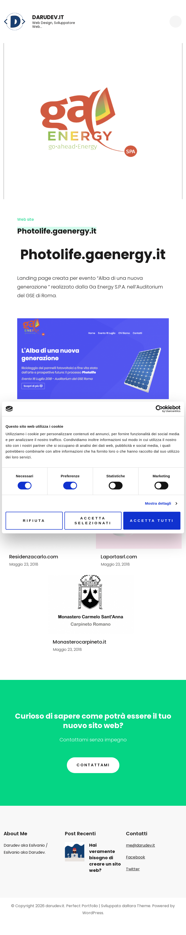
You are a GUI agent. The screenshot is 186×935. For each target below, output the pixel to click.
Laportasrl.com (119, 556)
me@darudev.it (140, 845)
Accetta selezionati (92, 520)
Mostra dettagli (158, 503)
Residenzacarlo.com (33, 556)
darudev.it (48, 17)
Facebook (135, 857)
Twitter (133, 869)
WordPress (92, 913)
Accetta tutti (152, 520)
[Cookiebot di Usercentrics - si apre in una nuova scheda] (159, 408)
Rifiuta (34, 520)
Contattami (93, 765)
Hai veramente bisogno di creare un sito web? (105, 857)
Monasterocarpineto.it (79, 642)
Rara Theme (138, 906)
